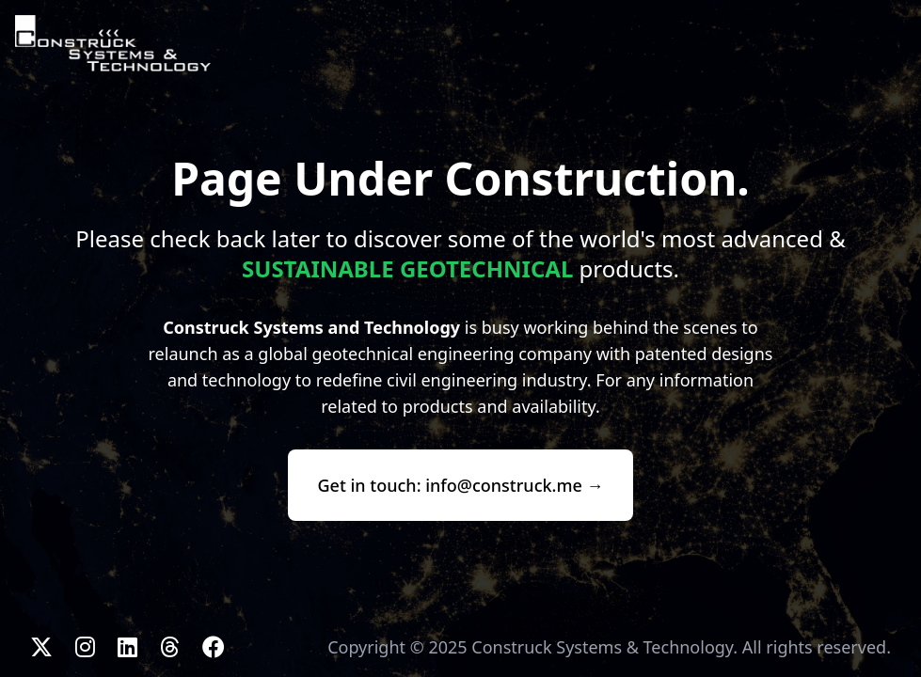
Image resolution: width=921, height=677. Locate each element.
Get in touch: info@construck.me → (461, 485)
